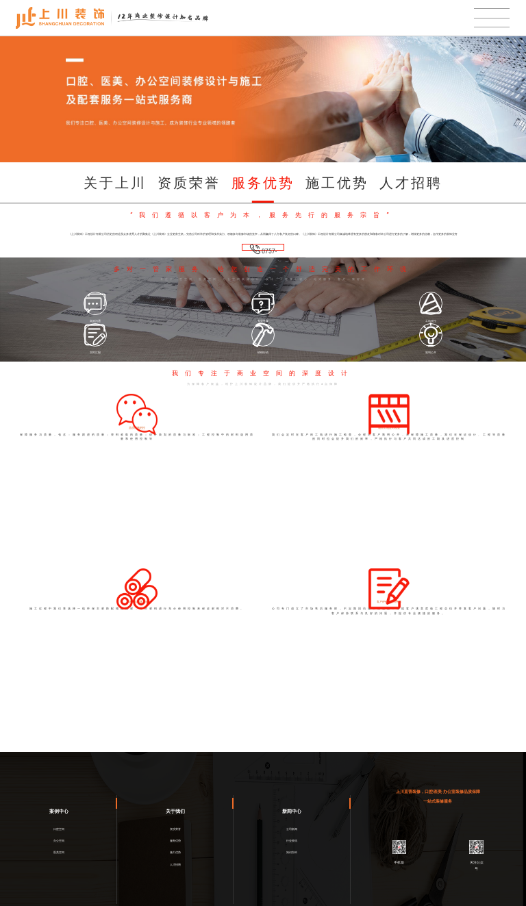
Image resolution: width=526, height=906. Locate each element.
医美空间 (59, 829)
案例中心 (59, 773)
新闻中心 (291, 773)
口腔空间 (59, 794)
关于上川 (115, 183)
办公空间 (59, 811)
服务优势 (263, 183)
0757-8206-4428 (263, 251)
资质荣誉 (189, 183)
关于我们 (175, 773)
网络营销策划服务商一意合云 (344, 900)
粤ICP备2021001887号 (276, 900)
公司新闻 (292, 794)
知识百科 (292, 829)
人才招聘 (410, 183)
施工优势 (336, 183)
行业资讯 (292, 811)
